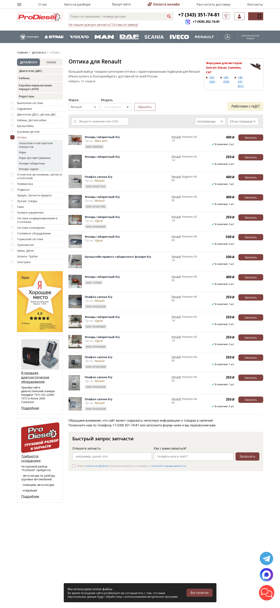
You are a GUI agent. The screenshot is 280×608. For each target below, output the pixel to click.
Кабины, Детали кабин (31, 120)
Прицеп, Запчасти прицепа (34, 195)
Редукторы (26, 96)
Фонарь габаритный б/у (102, 137)
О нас (42, 4)
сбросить (145, 107)
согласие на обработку (97, 465)
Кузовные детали (28, 131)
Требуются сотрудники (31, 458)
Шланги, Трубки (27, 256)
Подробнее (30, 408)
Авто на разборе (77, 4)
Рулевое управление (30, 212)
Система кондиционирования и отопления (37, 220)
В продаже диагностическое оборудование (35, 377)
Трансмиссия (25, 245)
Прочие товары (27, 201)
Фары (22, 152)
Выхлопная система (30, 103)
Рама (20, 207)
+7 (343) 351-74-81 (199, 14)
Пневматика (25, 184)
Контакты (255, 4)
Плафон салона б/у (98, 177)
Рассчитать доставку (213, 4)
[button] (266, 592)
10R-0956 (226, 79)
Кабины (24, 78)
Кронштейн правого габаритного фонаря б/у (118, 256)
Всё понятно (199, 593)
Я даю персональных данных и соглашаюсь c (131, 465)
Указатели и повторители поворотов (36, 145)
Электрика (24, 262)
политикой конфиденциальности (168, 465)
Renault (176, 137)
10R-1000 (212, 79)
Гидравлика (24, 109)
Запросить (247, 456)
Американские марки (250, 37)
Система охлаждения (31, 227)
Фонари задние (29, 169)
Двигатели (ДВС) (30, 71)
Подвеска (23, 189)
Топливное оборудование (34, 233)
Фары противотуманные (35, 158)
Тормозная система (30, 239)
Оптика (22, 137)
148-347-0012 (241, 82)
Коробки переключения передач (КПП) (35, 87)
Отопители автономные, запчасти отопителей (39, 176)
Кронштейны (25, 126)
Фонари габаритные (32, 163)
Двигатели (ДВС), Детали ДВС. (37, 114)
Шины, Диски (25, 250)
